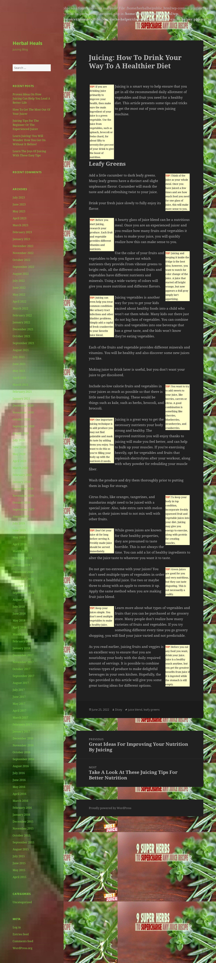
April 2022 (19, 301)
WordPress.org (22, 948)
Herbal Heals (27, 43)
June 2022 (19, 288)
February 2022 (22, 315)
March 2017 (20, 717)
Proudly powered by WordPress (110, 808)
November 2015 (23, 828)
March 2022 (20, 308)
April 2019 (19, 544)
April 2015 (19, 877)
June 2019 (19, 530)
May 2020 (19, 454)
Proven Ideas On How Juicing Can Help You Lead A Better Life (31, 98)
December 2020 (23, 405)
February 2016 (22, 808)
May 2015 (19, 870)
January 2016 (21, 815)
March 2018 (20, 634)
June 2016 (19, 780)
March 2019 (20, 551)
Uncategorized (22, 902)
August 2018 (21, 600)
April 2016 (19, 794)
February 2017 (22, 724)
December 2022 (23, 246)
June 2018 (19, 613)
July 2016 (19, 773)
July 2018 (19, 606)
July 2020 (19, 440)
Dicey (118, 709)
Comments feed (23, 941)
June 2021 (19, 364)
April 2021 (19, 378)
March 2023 (20, 225)
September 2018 (23, 593)
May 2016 (19, 787)
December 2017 (23, 655)
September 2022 (23, 267)
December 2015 (23, 821)
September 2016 (23, 759)
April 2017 (19, 710)
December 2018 (23, 572)
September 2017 (23, 676)
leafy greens (152, 709)
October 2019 (21, 502)
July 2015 (19, 856)
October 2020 (21, 419)
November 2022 (23, 253)
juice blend (135, 709)
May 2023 (19, 211)
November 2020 (23, 412)
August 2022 (21, 274)
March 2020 (20, 468)
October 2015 (21, 835)
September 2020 (23, 426)
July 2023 (19, 197)
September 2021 (23, 343)
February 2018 (22, 641)
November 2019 (23, 496)
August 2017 (21, 683)
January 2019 (21, 565)
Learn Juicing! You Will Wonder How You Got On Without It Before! (29, 140)
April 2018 (19, 627)
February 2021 (22, 392)
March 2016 (20, 801)
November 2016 (23, 745)
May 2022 (19, 294)
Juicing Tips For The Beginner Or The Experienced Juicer (26, 125)
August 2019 (21, 516)
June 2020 (19, 447)
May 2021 (19, 371)
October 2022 (21, 260)
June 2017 (19, 697)
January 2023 (21, 239)
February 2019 (22, 558)
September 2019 (23, 509)
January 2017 (21, 731)
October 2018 (21, 586)
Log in (17, 927)
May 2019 (19, 537)
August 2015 (21, 849)
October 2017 (21, 669)
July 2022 (19, 281)
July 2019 (19, 523)
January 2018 (21, 648)
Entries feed (21, 934)
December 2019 (23, 489)
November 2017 (23, 662)
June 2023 (19, 204)
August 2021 (21, 350)
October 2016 (21, 752)
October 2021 (21, 336)
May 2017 (19, 704)
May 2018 (19, 620)
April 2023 (19, 218)
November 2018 (23, 579)
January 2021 (21, 398)
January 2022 (21, 322)
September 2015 (23, 842)
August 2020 (21, 433)
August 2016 (21, 766)
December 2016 (23, 738)
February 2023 (22, 232)
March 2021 (20, 385)
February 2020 (22, 475)
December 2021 (23, 329)
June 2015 (19, 863)
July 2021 (19, 357)
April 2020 (19, 461)
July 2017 (19, 690)
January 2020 (21, 482)
